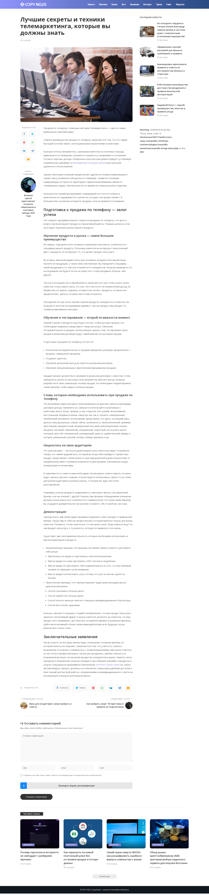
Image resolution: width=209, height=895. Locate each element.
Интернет (28, 846)
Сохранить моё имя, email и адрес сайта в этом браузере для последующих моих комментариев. (62, 776)
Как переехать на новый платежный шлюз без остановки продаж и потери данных (81, 858)
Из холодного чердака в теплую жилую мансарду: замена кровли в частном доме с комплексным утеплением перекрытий (171, 30)
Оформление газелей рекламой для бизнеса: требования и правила (170, 50)
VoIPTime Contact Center (108, 664)
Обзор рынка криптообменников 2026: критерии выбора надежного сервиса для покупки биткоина (169, 858)
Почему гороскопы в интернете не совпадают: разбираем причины (36, 856)
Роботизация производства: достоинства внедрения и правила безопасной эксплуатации (172, 91)
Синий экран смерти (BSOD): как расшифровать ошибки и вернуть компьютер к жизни (125, 856)
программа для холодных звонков (90, 162)
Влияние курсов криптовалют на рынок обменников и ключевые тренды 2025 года (28, 205)
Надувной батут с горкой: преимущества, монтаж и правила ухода (171, 111)
